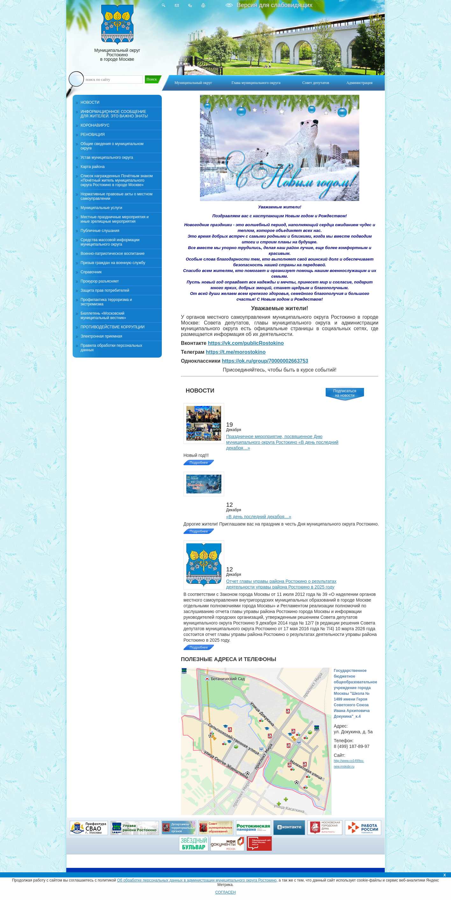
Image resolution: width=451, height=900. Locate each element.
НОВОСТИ (90, 102)
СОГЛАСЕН (225, 892)
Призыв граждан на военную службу (113, 263)
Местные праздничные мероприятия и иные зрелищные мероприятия (115, 219)
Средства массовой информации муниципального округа (110, 242)
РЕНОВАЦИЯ (93, 134)
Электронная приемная (101, 336)
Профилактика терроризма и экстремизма (106, 301)
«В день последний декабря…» (258, 516)
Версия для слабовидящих (273, 5)
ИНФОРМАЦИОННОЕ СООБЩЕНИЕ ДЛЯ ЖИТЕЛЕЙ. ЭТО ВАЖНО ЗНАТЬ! (114, 113)
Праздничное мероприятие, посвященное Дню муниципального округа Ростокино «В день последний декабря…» (282, 442)
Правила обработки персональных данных (111, 347)
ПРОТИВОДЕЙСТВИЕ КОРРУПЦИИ (113, 327)
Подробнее (199, 462)
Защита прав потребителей (105, 290)
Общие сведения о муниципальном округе (112, 146)
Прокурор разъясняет (100, 281)
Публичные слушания (100, 230)
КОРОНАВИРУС (95, 125)
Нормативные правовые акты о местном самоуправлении (117, 196)
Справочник (91, 272)
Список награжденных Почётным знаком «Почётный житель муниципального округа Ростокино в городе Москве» (117, 180)
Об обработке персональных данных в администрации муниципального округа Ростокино (197, 880)
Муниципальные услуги (101, 208)
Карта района (92, 166)
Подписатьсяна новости (344, 393)
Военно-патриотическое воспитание (113, 253)
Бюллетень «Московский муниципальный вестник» (103, 315)
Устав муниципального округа (107, 157)
